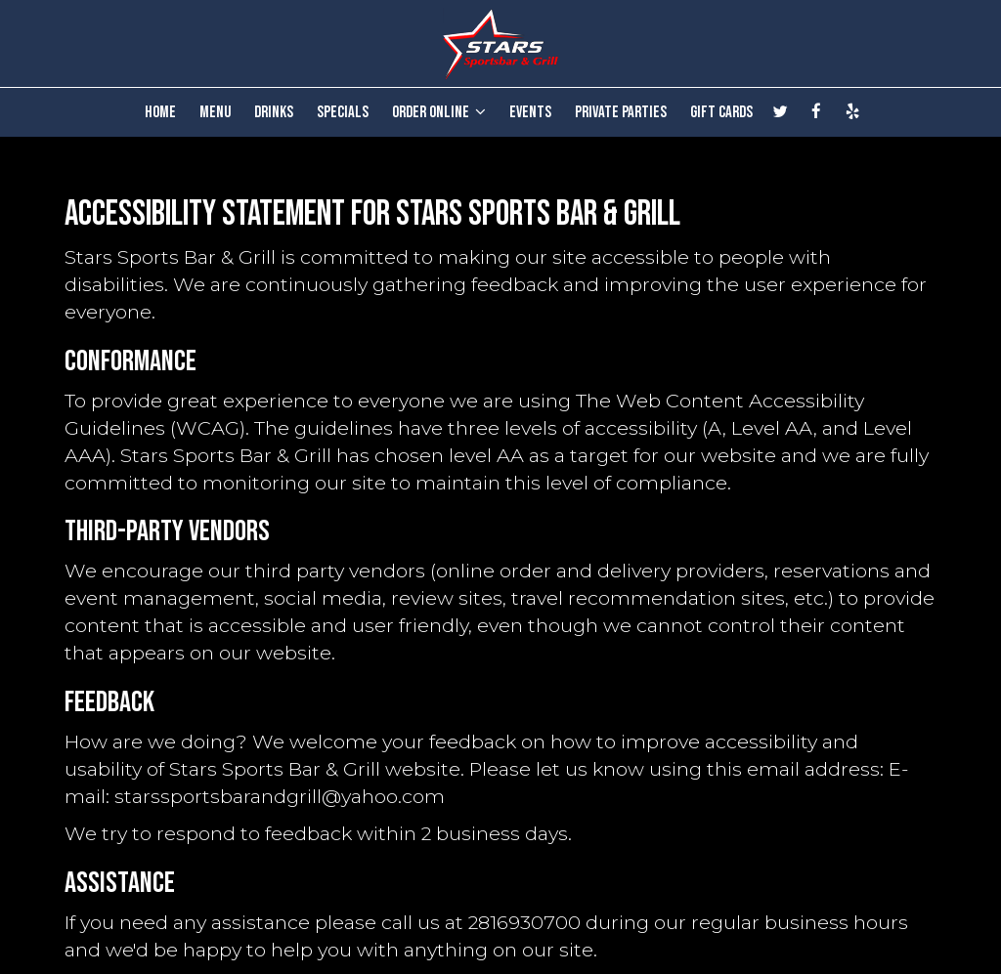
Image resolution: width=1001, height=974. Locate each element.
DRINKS (273, 112)
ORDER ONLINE (439, 112)
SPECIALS (343, 112)
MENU (215, 112)
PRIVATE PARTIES (621, 112)
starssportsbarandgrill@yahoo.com (279, 796)
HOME (160, 112)
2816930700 (524, 922)
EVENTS (530, 112)
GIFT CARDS (721, 112)
